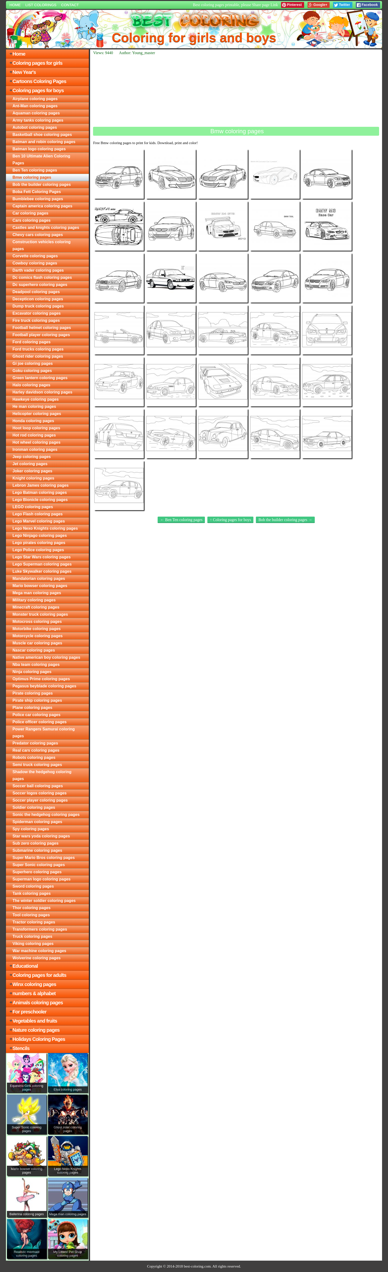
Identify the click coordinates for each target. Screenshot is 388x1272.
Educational (25, 966)
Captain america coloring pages (43, 206)
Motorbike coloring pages (37, 629)
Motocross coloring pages (37, 621)
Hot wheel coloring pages (37, 442)
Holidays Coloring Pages (39, 1039)
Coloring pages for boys (38, 90)
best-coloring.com (197, 1266)
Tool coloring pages (31, 915)
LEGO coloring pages (33, 507)
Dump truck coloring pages (38, 306)
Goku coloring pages (32, 371)
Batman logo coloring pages (39, 149)
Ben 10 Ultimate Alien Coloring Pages (41, 159)
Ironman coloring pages (35, 449)
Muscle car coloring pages (37, 643)
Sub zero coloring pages (36, 843)
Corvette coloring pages (35, 256)
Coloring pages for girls (38, 63)
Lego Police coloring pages (38, 550)
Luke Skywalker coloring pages (42, 571)
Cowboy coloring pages (35, 263)
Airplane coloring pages (35, 99)
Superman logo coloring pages (42, 879)
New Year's (24, 72)
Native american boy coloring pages (46, 657)
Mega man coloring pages (37, 593)
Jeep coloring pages (32, 457)
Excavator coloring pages (37, 313)
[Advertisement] (236, 91)
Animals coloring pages (38, 1002)
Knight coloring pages (33, 478)
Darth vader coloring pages (38, 270)
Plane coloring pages (32, 707)
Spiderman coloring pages (37, 822)
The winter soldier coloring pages (44, 901)
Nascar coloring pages (34, 650)
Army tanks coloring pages (38, 120)
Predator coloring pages (35, 743)
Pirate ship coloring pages (37, 700)
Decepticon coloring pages (38, 299)
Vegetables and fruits (35, 1021)
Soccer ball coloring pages (38, 786)
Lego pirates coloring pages (39, 543)
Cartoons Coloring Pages (39, 81)
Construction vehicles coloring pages (42, 245)
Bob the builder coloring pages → (285, 520)
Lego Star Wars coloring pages (42, 557)
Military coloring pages (34, 600)
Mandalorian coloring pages (39, 578)
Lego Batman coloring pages (40, 492)
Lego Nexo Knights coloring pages (45, 528)
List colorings (41, 5)
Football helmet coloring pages (42, 328)
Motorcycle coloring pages (38, 636)
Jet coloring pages (30, 464)
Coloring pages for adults (39, 975)
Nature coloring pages (36, 1030)
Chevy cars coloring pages (38, 235)
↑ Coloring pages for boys (230, 520)
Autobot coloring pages (35, 127)
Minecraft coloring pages (36, 607)
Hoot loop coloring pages (36, 428)
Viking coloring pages (33, 944)
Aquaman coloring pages (36, 113)
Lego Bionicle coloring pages (40, 500)
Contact (70, 5)
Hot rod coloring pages (34, 435)
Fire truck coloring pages (36, 320)
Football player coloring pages (41, 335)
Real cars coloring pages (36, 750)
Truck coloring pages (32, 936)
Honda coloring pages (33, 421)
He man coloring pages (34, 406)
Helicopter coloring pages (37, 414)
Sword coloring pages (33, 886)
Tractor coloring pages (34, 922)
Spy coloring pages (31, 829)
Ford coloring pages (32, 342)
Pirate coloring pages (33, 693)
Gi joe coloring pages (33, 363)
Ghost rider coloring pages (38, 356)
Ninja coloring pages (32, 672)
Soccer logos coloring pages (40, 793)
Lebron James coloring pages (41, 485)
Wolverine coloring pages (37, 958)
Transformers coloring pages (40, 929)
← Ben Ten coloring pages (181, 520)
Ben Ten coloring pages (35, 170)
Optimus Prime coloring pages (41, 679)
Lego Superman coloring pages (42, 564)
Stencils (21, 1048)
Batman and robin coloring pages (44, 142)
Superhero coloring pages (37, 872)
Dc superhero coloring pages (40, 285)
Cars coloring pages (32, 220)
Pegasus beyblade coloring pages (44, 686)
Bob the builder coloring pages (42, 184)
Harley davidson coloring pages (43, 392)
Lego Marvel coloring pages (39, 521)
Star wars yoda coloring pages (41, 836)
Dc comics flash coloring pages (42, 277)
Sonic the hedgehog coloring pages (46, 814)
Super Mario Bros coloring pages (44, 857)
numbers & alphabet (34, 993)
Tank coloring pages (32, 893)
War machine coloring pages (39, 951)
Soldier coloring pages (34, 807)
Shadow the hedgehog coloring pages (42, 775)
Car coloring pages (30, 213)
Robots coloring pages (34, 757)
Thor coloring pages (32, 908)
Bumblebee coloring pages (38, 199)
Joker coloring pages (32, 471)
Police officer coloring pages (40, 722)
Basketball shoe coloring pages (42, 134)
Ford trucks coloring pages (38, 349)
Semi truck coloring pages (37, 765)
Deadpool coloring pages (36, 292)
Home (15, 5)
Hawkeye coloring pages (36, 399)
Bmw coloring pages (32, 177)
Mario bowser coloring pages (40, 586)
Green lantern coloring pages (40, 378)
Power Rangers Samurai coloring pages (44, 732)
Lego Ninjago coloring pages (40, 535)
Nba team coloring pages (36, 664)
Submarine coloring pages (37, 850)
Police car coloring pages (37, 715)
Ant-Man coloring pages (35, 106)
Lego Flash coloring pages (38, 514)
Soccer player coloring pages (40, 800)
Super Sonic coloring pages (39, 865)
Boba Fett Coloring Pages (37, 192)
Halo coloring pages (31, 385)
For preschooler (30, 1011)
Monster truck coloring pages (40, 614)
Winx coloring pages (34, 984)
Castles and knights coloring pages (46, 227)
